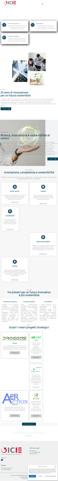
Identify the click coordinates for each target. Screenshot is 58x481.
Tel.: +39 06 (32, 452)
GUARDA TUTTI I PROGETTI (29, 424)
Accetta (32, 476)
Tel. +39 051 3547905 (6, 470)
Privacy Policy (25, 478)
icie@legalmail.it (25, 477)
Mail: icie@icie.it (33, 454)
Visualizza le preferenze (50, 476)
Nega (40, 476)
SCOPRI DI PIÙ (5, 108)
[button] (55, 466)
